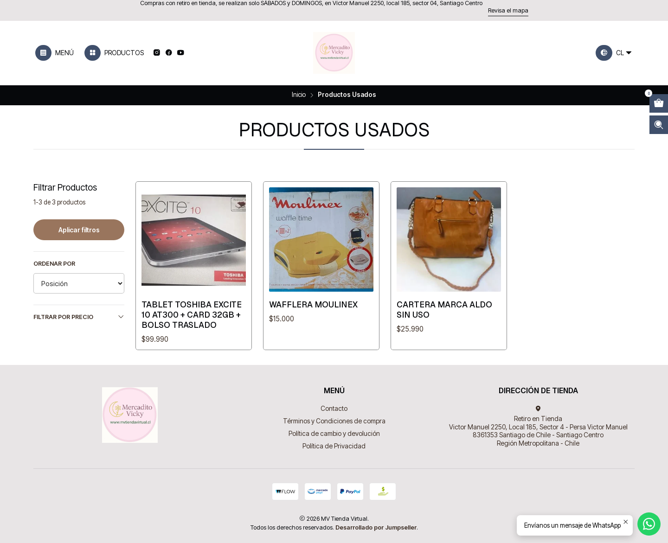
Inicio (299, 95)
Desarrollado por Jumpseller (376, 527)
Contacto (334, 408)
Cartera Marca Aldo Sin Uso (444, 309)
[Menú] (54, 53)
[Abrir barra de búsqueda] (658, 124)
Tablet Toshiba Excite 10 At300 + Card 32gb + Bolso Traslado (191, 314)
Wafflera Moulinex (313, 304)
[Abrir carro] (658, 103)
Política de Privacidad (334, 446)
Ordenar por (54, 263)
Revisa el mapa (508, 10)
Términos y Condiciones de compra (334, 421)
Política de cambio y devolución (334, 433)
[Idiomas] (614, 53)
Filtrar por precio (78, 316)
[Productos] (114, 53)
